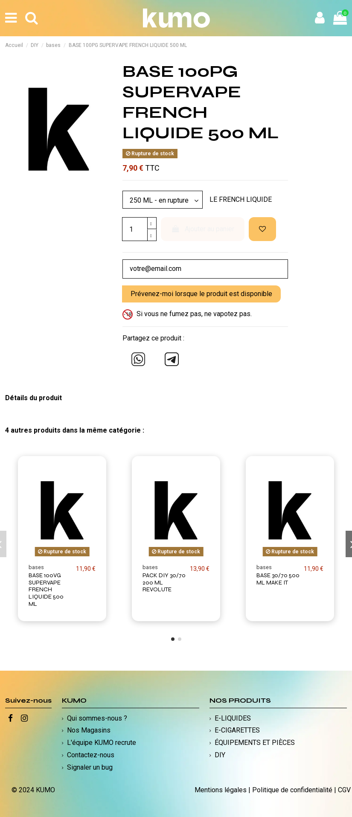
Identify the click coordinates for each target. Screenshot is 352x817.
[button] (173, 639)
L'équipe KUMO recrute (101, 742)
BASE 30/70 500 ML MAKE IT (278, 579)
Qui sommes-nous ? (97, 718)
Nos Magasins (89, 730)
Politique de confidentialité (292, 790)
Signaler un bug (90, 767)
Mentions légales (221, 790)
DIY (220, 755)
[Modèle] (162, 200)
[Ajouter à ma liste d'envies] (262, 229)
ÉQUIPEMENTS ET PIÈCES (255, 742)
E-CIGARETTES (237, 730)
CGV (344, 790)
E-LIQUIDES (233, 718)
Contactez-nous (90, 755)
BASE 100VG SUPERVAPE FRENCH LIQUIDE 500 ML (46, 590)
